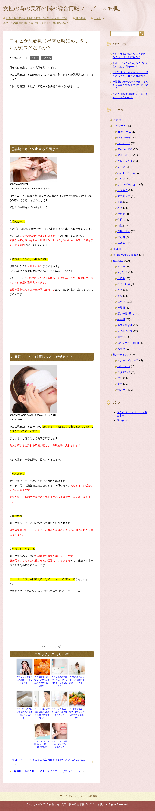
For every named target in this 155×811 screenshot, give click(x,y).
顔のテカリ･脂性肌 (128, 343)
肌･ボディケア (121, 355)
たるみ (121, 278)
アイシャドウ (125, 149)
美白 (120, 384)
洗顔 (120, 378)
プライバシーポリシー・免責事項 (79, 796)
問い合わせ (123, 420)
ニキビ (34, 58)
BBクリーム (124, 132)
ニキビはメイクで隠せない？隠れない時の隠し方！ (42, 744)
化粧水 (121, 220)
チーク (121, 167)
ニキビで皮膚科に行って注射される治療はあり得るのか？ (59, 681)
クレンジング (125, 161)
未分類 (117, 249)
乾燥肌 (121, 308)
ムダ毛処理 (123, 372)
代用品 (121, 214)
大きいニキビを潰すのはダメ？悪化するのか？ (59, 744)
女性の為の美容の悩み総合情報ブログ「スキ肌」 (66, 8)
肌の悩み (46, 58)
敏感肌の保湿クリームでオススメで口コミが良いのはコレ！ (48, 771)
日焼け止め (123, 232)
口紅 (120, 226)
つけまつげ (123, 144)
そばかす (122, 273)
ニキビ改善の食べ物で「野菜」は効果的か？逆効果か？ (76, 713)
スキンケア (119, 126)
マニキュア (123, 196)
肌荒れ (121, 337)
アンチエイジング (127, 361)
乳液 (120, 208)
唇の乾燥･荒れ (125, 314)
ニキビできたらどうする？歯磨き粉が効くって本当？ (76, 680)
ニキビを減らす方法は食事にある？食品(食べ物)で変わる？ (42, 713)
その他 (117, 120)
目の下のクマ (125, 331)
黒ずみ (121, 349)
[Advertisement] (52, 114)
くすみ (121, 267)
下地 (120, 202)
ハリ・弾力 (123, 366)
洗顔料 (121, 237)
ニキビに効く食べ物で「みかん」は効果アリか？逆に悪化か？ (42, 681)
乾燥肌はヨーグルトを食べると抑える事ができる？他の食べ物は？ (130, 85)
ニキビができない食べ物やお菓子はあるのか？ (59, 712)
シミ (120, 290)
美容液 (121, 243)
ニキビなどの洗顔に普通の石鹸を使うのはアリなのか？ (24, 713)
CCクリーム (124, 138)
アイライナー (125, 155)
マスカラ (122, 190)
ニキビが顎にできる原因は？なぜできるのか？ (24, 680)
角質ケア (122, 390)
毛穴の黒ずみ (125, 325)
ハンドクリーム (126, 173)
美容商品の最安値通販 (126, 255)
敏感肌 (121, 320)
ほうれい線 (123, 284)
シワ (120, 296)
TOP (36, 18)
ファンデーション (127, 185)
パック (121, 179)
